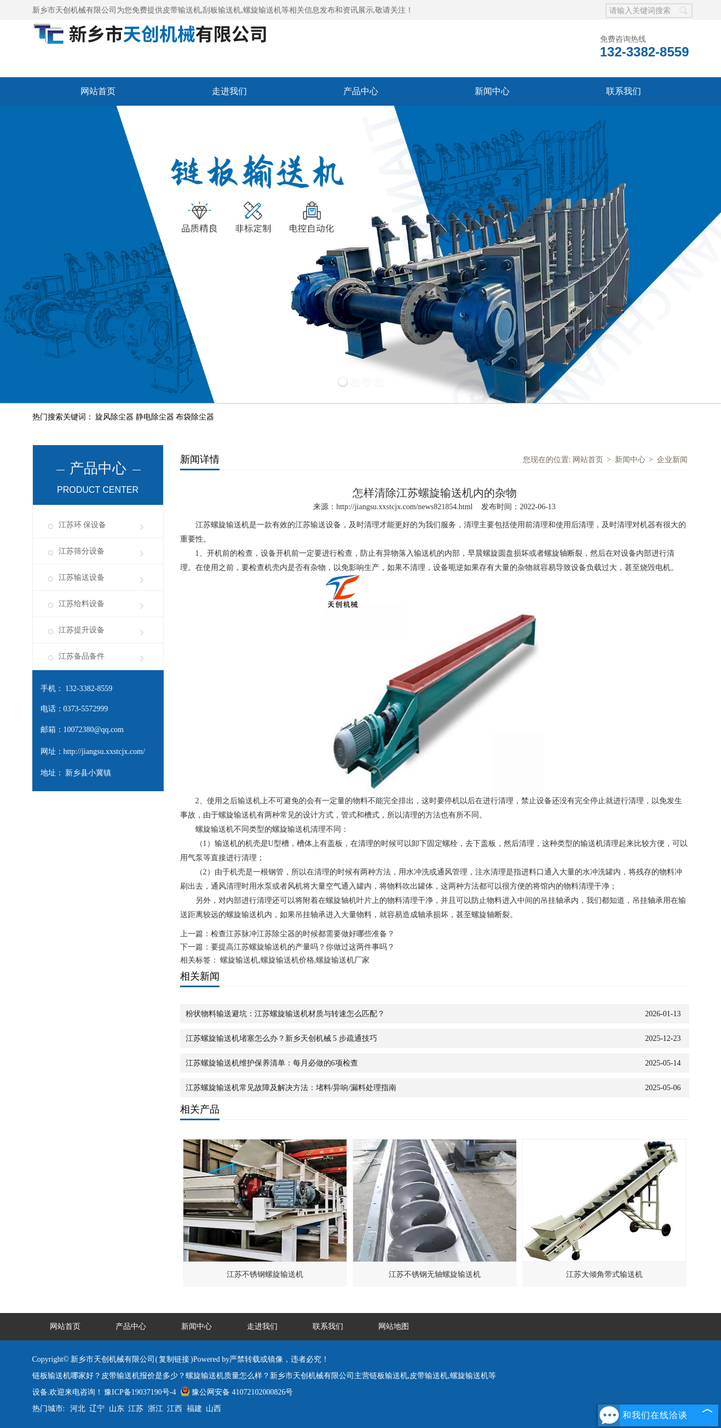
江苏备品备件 (82, 656)
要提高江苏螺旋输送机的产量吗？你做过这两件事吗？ (303, 947)
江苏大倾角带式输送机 (604, 1274)
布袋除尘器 (195, 417)
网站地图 (393, 1326)
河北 (77, 1408)
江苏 (135, 1408)
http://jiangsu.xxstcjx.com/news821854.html (404, 507)
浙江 (155, 1408)
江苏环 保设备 (83, 525)
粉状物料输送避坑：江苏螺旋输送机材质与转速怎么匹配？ (285, 1014)
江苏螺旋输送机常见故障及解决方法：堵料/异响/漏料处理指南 (291, 1088)
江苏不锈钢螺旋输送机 (265, 1274)
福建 (194, 1408)
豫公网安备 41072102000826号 (236, 1392)
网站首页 (98, 91)
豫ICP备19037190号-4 (140, 1392)
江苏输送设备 (82, 577)
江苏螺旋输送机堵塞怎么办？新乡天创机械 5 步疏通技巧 (281, 1038)
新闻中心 (492, 91)
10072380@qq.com (94, 729)
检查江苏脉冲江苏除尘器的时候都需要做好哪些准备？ (303, 934)
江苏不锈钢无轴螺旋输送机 (435, 1274)
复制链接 (174, 1359)
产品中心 (360, 91)
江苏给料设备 (82, 604)
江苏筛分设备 (82, 551)
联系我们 (623, 91)
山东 (116, 1408)
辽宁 (97, 1408)
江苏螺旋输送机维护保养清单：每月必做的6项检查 (272, 1063)
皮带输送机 (182, 10)
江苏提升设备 (82, 630)
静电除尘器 (156, 417)
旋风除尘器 (115, 417)
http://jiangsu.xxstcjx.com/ (104, 751)
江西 (174, 1408)
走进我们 (229, 91)
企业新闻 (672, 460)
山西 (213, 1408)
